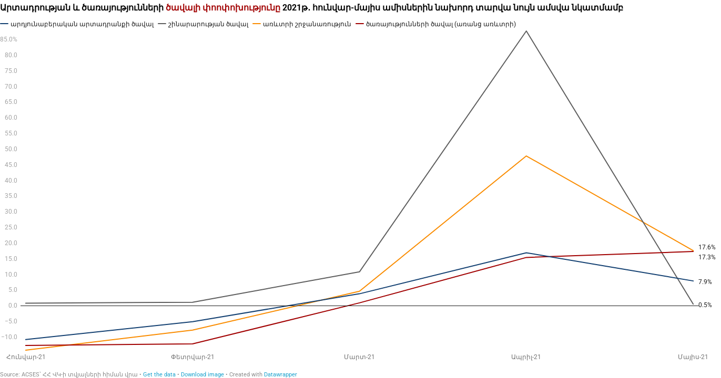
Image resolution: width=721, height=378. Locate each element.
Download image (202, 374)
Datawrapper (280, 374)
